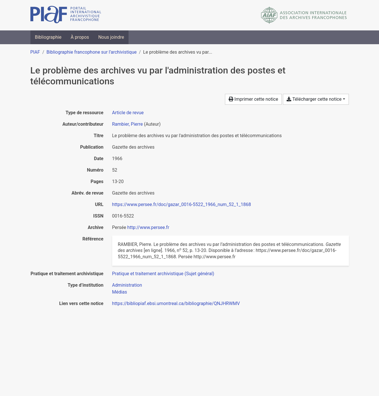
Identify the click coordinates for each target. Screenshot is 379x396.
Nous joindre (111, 37)
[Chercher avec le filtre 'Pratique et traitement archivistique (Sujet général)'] (163, 273)
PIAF (35, 52)
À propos (80, 37)
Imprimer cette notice (253, 99)
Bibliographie (48, 37)
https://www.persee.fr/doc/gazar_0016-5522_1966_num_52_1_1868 (181, 204)
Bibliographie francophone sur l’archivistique (91, 52)
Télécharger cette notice (314, 99)
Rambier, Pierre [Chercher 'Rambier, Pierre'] (127, 124)
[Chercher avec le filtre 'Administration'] (127, 285)
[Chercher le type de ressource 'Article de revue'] (128, 112)
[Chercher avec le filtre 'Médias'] (119, 292)
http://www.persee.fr (148, 227)
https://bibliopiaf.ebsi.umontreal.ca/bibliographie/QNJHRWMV (176, 303)
